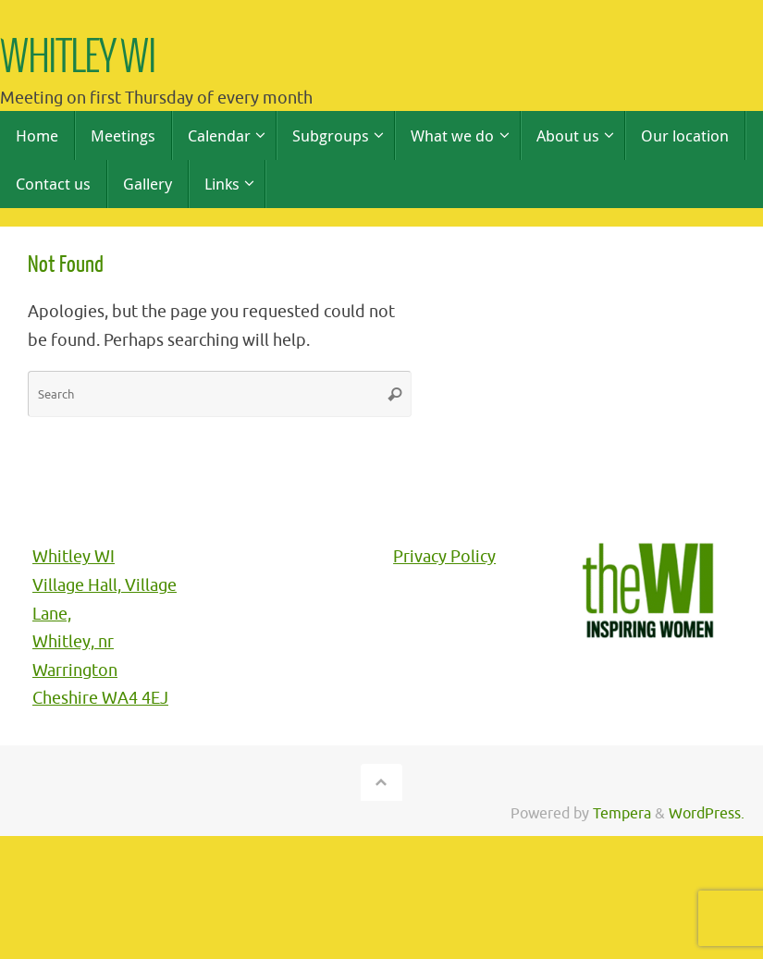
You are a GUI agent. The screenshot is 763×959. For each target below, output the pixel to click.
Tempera (622, 813)
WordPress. (707, 813)
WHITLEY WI (78, 58)
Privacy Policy (444, 557)
